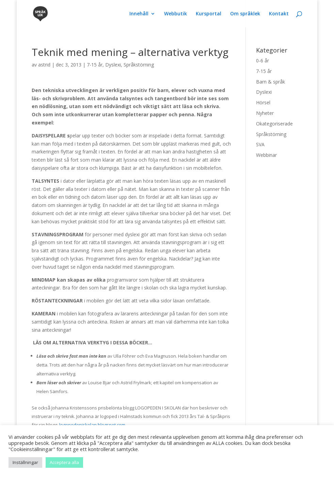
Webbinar (266, 155)
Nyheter (265, 113)
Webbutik (175, 14)
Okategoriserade (274, 123)
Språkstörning (139, 64)
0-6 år (262, 60)
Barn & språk (270, 81)
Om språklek (245, 14)
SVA (260, 144)
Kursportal (208, 14)
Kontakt (279, 14)
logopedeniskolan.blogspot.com (92, 425)
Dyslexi (113, 64)
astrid (44, 64)
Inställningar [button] (25, 462)
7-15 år (94, 64)
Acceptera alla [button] (64, 462)
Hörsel (263, 102)
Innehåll (138, 14)
